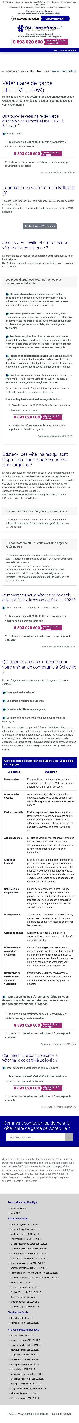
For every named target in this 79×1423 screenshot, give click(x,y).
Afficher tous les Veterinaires (39, 226)
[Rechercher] (69, 1137)
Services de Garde (18, 1218)
